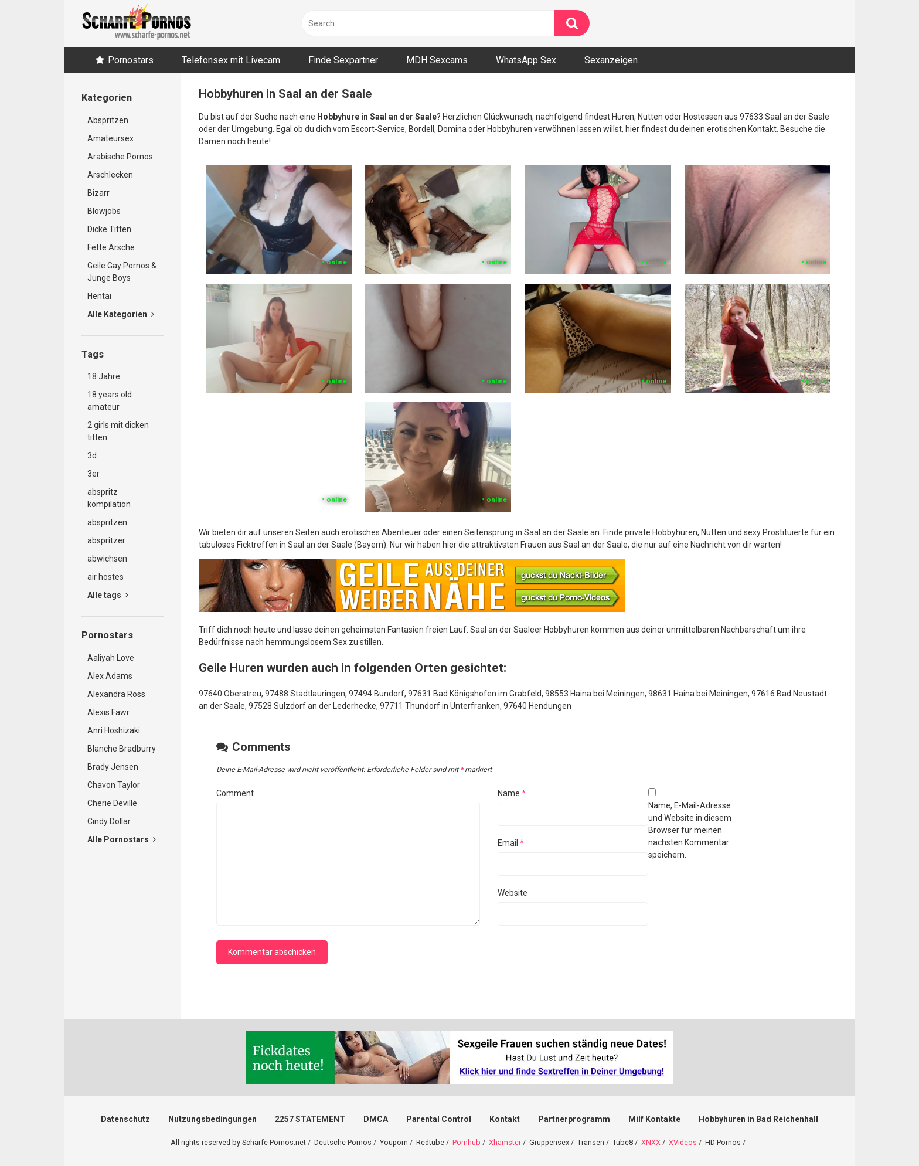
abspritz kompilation (109, 498)
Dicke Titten (109, 229)
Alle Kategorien (120, 314)
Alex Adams (109, 676)
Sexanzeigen (611, 60)
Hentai (99, 296)
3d (92, 455)
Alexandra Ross (116, 694)
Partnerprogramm (574, 1119)
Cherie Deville (112, 803)
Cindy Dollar (109, 821)
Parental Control (438, 1119)
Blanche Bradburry (121, 748)
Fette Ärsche (111, 247)
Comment (235, 793)
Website (512, 893)
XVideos (683, 1142)
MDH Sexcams (437, 60)
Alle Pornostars (121, 839)
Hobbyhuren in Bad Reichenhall (758, 1119)
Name (512, 793)
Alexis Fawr (108, 712)
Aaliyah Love (110, 657)
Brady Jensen (112, 766)
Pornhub (466, 1142)
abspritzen (107, 522)
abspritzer (106, 540)
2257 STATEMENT (310, 1119)
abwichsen (107, 558)
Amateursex (110, 138)
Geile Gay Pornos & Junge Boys (121, 272)
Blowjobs (104, 211)
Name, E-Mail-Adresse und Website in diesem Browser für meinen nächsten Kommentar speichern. (689, 830)
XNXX (651, 1142)
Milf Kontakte (654, 1119)
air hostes (105, 577)
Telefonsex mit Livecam (231, 60)
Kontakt (504, 1119)
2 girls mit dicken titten (118, 431)
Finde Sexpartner (343, 60)
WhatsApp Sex (526, 60)
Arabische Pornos (120, 156)
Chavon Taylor (113, 785)
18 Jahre (103, 376)
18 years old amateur (109, 401)
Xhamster (505, 1142)
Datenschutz (125, 1119)
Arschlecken (110, 174)
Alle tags (107, 595)
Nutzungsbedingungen (212, 1119)
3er (93, 473)
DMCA (375, 1119)
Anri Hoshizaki (113, 730)
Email (511, 843)
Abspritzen (107, 120)
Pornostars (131, 60)
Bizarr (98, 193)
